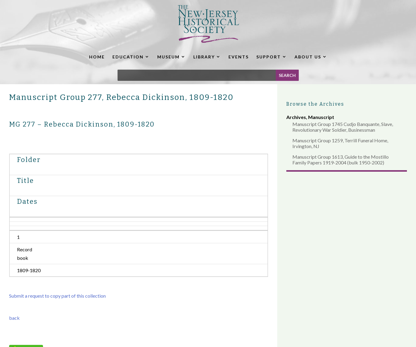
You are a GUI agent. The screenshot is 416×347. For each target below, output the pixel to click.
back (14, 318)
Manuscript (321, 117)
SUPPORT (268, 56)
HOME (97, 56)
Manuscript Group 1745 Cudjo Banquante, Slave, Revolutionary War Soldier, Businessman (342, 127)
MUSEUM (168, 56)
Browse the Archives (315, 104)
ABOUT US (308, 56)
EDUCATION (128, 56)
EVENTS (238, 56)
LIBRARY (204, 56)
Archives (296, 117)
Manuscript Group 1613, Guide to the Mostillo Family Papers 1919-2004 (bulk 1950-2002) (340, 159)
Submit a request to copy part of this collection (57, 296)
